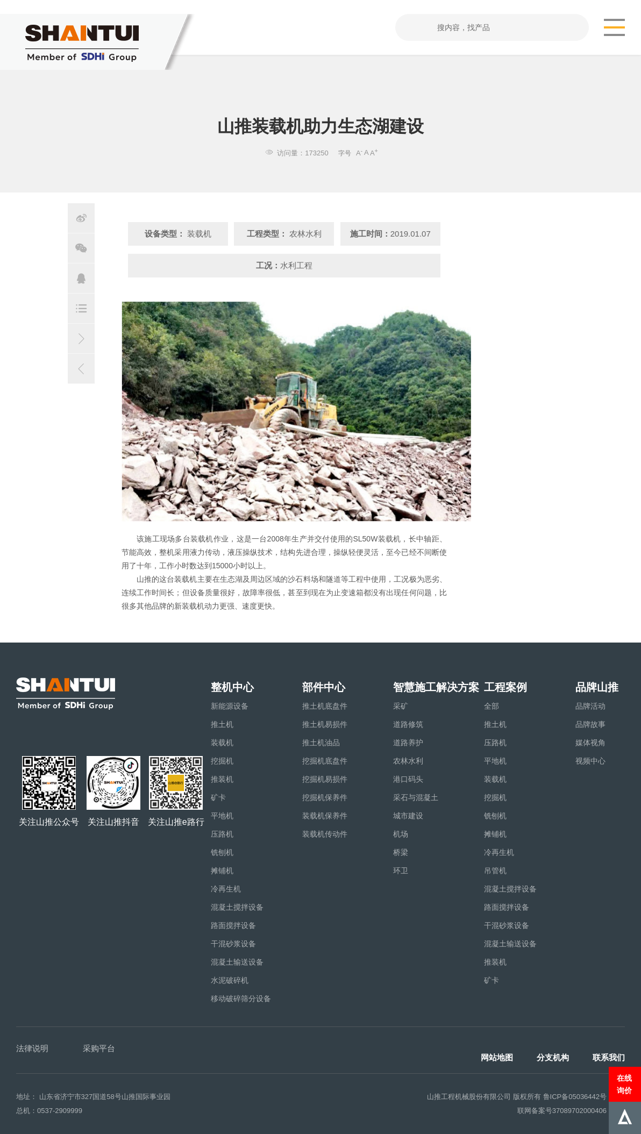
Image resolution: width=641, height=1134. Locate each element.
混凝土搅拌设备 (237, 907)
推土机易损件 (324, 724)
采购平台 (99, 1048)
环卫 (400, 870)
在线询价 (624, 1084)
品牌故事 (590, 724)
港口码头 (408, 779)
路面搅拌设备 (233, 925)
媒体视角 (590, 742)
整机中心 (232, 687)
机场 (400, 834)
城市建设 (408, 815)
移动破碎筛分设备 (241, 998)
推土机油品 (321, 742)
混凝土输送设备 (237, 962)
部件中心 (323, 687)
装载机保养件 (324, 815)
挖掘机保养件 (324, 797)
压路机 (222, 834)
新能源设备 (229, 706)
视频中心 (590, 761)
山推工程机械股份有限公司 (469, 1097)
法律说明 (32, 1048)
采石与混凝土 (415, 797)
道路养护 (408, 742)
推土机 (222, 724)
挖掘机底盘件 (324, 761)
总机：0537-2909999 (49, 1111)
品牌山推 (596, 687)
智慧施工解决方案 (436, 687)
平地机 (222, 815)
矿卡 (218, 797)
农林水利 (408, 761)
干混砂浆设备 (233, 943)
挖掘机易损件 (324, 779)
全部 (491, 706)
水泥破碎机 (229, 980)
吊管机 (495, 870)
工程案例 (505, 687)
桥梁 (400, 852)
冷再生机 (226, 889)
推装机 (222, 779)
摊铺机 (222, 870)
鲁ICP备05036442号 (575, 1097)
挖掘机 (222, 761)
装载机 (222, 742)
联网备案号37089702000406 (562, 1111)
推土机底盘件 (324, 706)
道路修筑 (408, 724)
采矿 (400, 706)
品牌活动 (590, 706)
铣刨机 (222, 852)
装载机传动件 (324, 834)
